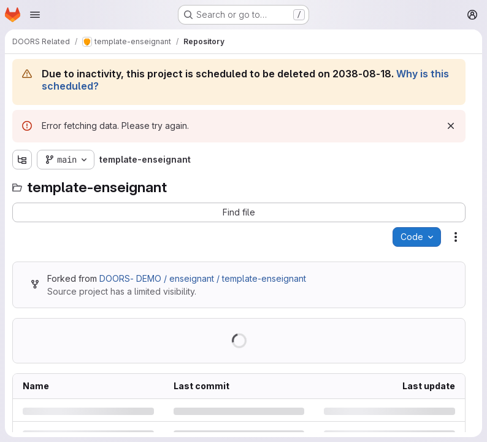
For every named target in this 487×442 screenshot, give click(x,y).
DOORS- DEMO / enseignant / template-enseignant (202, 278)
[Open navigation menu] (35, 15)
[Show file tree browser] (22, 159)
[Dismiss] (450, 125)
